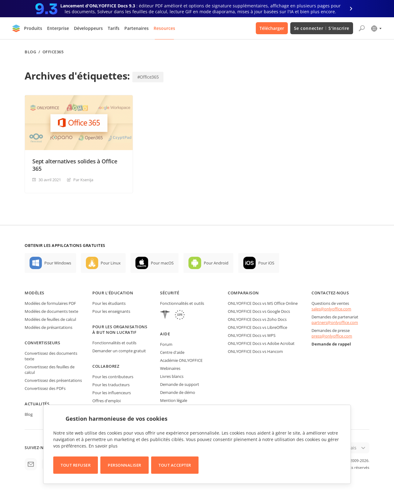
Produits (33, 28)
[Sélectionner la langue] (376, 28)
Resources (164, 28)
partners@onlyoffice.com (335, 322)
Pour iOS (266, 263)
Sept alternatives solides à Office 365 (74, 165)
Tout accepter (175, 465)
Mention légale (173, 400)
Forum (166, 344)
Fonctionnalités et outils (114, 343)
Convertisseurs (42, 343)
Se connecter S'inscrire (321, 28)
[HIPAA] (165, 315)
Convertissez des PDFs (45, 388)
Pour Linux (111, 263)
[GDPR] (180, 315)
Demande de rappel (331, 344)
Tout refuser (75, 465)
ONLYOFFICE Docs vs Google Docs (259, 311)
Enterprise (58, 28)
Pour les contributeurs (112, 376)
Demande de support (179, 384)
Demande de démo (177, 392)
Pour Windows (57, 263)
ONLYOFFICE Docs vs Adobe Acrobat (261, 343)
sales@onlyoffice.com (331, 309)
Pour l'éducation (112, 293)
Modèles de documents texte (51, 311)
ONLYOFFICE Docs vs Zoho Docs (257, 319)
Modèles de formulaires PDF (50, 303)
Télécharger (271, 28)
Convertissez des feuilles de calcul (49, 369)
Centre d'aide (172, 352)
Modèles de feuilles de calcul (50, 319)
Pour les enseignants (111, 311)
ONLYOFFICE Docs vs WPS (251, 335)
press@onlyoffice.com (332, 336)
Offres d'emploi (106, 400)
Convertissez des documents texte (51, 356)
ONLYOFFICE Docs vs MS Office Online (263, 303)
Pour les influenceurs (111, 392)
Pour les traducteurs (111, 384)
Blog (30, 52)
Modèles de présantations (48, 327)
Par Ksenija (83, 179)
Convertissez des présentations (53, 380)
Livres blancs (171, 376)
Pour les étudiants (109, 303)
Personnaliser (124, 465)
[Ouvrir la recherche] (361, 28)
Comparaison (243, 293)
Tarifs (113, 28)
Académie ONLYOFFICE (181, 360)
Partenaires (136, 28)
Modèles (34, 293)
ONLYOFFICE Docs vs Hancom (255, 351)
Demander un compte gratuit (119, 351)
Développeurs (88, 28)
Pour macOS (162, 263)
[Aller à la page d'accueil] (16, 28)
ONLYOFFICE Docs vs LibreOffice (257, 327)
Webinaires (170, 368)
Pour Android (216, 263)
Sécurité (169, 293)
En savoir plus (103, 446)
